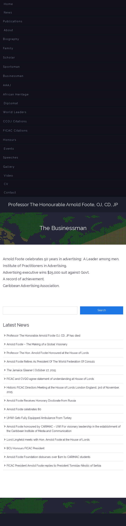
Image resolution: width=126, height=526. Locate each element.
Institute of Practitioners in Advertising (34, 266)
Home (8, 4)
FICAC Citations (15, 130)
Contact (10, 192)
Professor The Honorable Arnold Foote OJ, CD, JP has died (43, 335)
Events (9, 148)
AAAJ (7, 85)
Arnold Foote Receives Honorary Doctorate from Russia (41, 400)
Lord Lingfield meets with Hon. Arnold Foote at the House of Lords (48, 439)
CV (6, 184)
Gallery (9, 166)
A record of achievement (23, 279)
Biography (11, 39)
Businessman (13, 76)
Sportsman (11, 66)
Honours (9, 139)
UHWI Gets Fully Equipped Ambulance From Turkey (39, 417)
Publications (13, 21)
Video (8, 175)
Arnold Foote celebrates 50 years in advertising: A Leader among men (61, 259)
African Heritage (16, 94)
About (8, 30)
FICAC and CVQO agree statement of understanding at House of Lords (50, 378)
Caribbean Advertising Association (31, 286)
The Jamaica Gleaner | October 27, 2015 (31, 370)
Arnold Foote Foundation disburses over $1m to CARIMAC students (48, 456)
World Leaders (15, 112)
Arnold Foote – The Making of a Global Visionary (37, 344)
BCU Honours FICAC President (25, 448)
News (8, 12)
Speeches (10, 157)
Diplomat (11, 103)
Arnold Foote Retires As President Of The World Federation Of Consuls (51, 361)
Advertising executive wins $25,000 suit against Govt (46, 272)
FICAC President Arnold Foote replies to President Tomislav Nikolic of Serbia (54, 465)
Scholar (9, 57)
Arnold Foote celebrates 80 (24, 409)
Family (8, 48)
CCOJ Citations (15, 121)
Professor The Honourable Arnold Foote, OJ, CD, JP (63, 204)
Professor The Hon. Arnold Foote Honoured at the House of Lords (48, 352)
